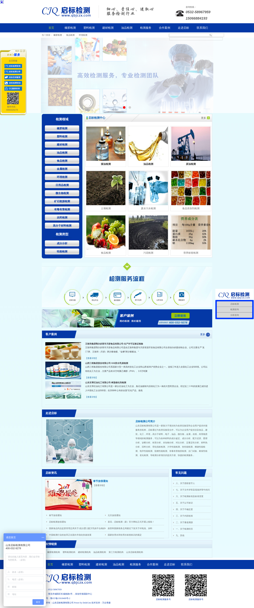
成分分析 (62, 243)
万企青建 (106, 602)
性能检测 (62, 251)
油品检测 (126, 27)
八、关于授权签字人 (185, 484)
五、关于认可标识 (184, 503)
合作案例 (164, 27)
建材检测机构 (84, 552)
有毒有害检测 (62, 209)
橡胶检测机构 (53, 552)
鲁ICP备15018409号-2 (60, 598)
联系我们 (202, 27)
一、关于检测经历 (184, 529)
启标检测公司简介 (145, 421)
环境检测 (83, 35)
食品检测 (70, 35)
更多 (205, 117)
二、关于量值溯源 (184, 523)
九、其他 (180, 536)
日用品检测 (62, 185)
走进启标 (183, 27)
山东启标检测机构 (134, 552)
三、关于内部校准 (184, 516)
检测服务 (145, 27)
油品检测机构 (99, 552)
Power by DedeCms (82, 602)
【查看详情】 (91, 358)
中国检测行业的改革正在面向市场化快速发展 (70, 535)
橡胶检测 (70, 27)
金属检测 (62, 168)
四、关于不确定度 (184, 510)
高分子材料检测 (62, 225)
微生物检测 (62, 193)
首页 (51, 27)
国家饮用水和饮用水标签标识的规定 (125, 535)
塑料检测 (89, 27)
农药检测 (62, 217)
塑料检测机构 (69, 552)
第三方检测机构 (116, 552)
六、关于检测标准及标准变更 (189, 497)
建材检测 (108, 27)
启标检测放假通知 (57, 522)
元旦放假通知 (114, 515)
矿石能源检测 (62, 201)
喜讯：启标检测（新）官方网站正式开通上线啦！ (131, 522)
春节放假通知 (100, 481)
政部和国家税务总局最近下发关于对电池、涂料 (130, 528)
